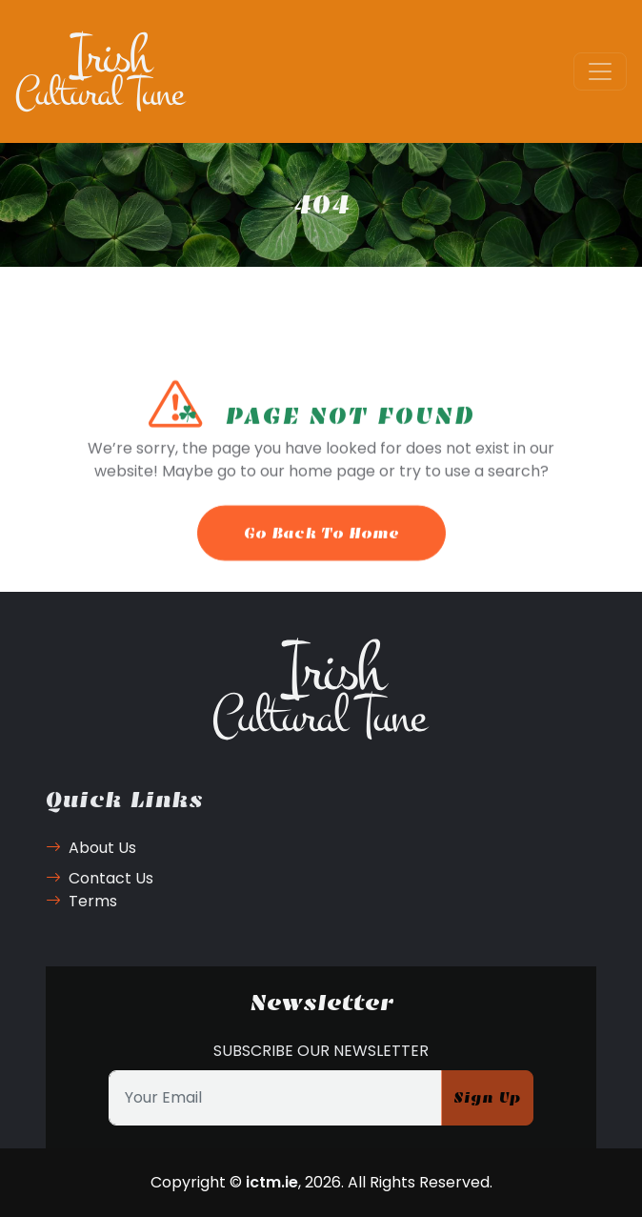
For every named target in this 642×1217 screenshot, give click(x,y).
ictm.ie (272, 1182)
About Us (91, 848)
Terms (81, 901)
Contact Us (99, 878)
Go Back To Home (321, 545)
